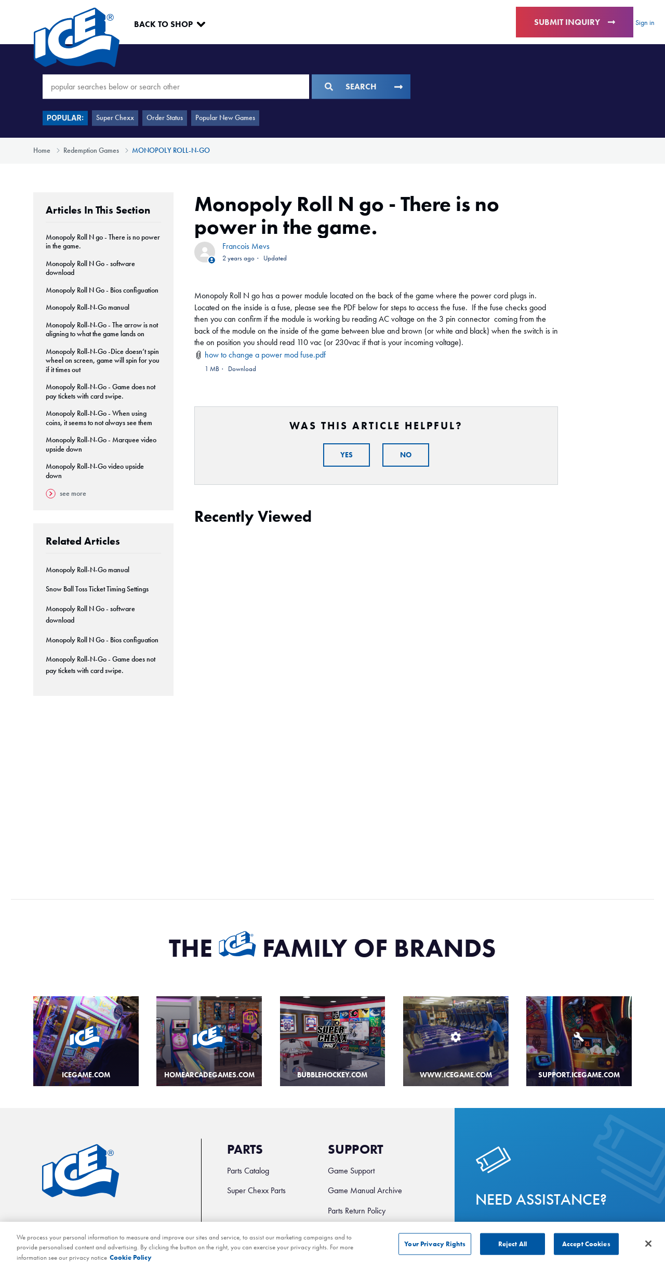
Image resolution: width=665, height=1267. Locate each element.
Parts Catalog (248, 1171)
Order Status (165, 117)
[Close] (648, 1248)
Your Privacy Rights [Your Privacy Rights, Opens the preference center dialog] (434, 1249)
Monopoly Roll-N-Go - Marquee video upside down (101, 444)
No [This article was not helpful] (405, 455)
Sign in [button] (645, 22)
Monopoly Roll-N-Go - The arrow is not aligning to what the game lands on (102, 330)
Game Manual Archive (365, 1190)
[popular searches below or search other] (176, 86)
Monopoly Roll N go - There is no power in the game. (103, 242)
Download (242, 369)
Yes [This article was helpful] (346, 455)
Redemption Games (91, 150)
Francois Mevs (246, 246)
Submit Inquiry (574, 22)
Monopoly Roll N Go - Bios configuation (102, 290)
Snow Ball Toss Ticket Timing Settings (97, 589)
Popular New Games (225, 117)
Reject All (512, 1249)
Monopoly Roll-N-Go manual (87, 307)
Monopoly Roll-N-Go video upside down (95, 471)
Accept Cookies (586, 1249)
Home (41, 150)
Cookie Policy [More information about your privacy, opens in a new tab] (131, 1262)
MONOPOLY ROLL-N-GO (171, 150)
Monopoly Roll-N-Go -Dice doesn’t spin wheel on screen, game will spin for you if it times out (102, 360)
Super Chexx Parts (256, 1190)
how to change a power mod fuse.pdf (265, 355)
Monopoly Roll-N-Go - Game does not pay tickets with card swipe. (100, 391)
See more (66, 494)
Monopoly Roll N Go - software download (90, 268)
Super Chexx (115, 117)
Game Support (351, 1171)
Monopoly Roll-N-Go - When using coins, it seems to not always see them (99, 418)
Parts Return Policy (356, 1211)
